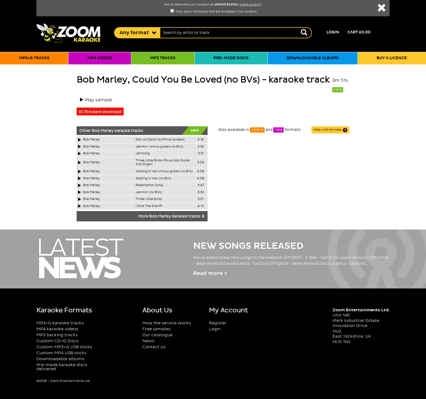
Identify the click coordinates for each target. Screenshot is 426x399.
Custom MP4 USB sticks (61, 353)
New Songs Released (248, 246)
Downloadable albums (313, 58)
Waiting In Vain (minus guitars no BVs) (164, 171)
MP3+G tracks (34, 58)
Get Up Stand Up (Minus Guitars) (160, 140)
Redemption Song (149, 185)
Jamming (143, 153)
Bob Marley (103, 130)
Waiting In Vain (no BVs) (153, 178)
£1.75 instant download (100, 112)
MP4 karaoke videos (57, 329)
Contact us (153, 347)
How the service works (166, 323)
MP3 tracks (163, 58)
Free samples (156, 329)
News (148, 341)
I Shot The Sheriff (149, 206)
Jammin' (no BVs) (149, 192)
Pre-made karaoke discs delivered (61, 367)
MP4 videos (99, 58)
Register (218, 323)
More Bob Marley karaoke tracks (171, 216)
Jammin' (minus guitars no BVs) (159, 147)
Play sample (98, 100)
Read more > (210, 273)
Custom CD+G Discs (57, 341)
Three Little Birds (149, 199)
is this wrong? (250, 5)
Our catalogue (157, 335)
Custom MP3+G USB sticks (64, 347)
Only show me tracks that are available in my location (213, 12)
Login (333, 32)
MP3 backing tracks (57, 335)
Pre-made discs (231, 58)
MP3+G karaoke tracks (60, 323)
